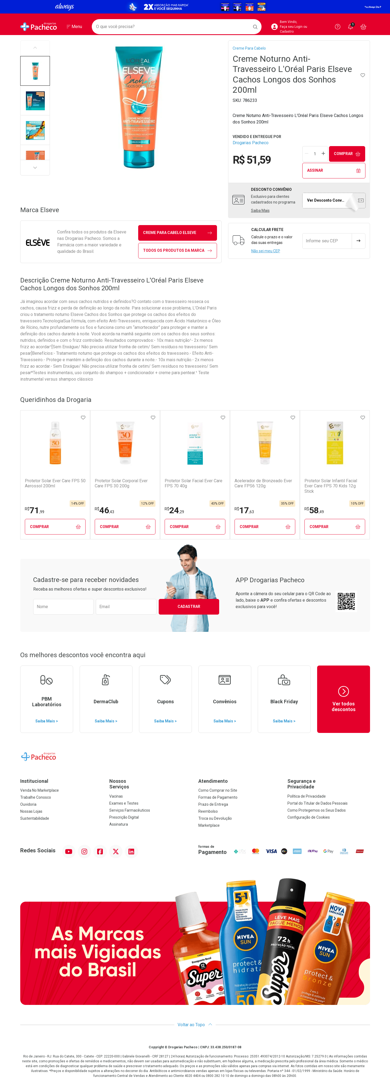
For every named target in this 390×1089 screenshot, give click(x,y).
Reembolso (208, 811)
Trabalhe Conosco (35, 797)
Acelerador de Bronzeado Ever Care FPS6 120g (263, 483)
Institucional (34, 781)
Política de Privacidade (306, 796)
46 (104, 510)
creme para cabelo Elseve (177, 232)
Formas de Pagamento (218, 797)
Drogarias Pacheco (251, 142)
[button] (35, 71)
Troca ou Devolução (215, 818)
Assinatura (118, 824)
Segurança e (328, 784)
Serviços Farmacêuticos (129, 810)
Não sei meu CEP (265, 251)
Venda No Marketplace (39, 790)
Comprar (347, 153)
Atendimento (213, 781)
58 (314, 510)
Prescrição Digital (124, 817)
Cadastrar (189, 606)
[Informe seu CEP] (327, 241)
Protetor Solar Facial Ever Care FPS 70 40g (193, 483)
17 (244, 510)
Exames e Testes (123, 803)
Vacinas (116, 796)
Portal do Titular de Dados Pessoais (317, 803)
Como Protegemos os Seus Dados (316, 810)
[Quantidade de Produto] (315, 154)
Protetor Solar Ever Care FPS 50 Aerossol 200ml (55, 483)
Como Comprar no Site (217, 790)
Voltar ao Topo (195, 1024)
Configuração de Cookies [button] (308, 817)
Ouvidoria (28, 804)
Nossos (150, 784)
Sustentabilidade (34, 818)
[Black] (195, 7)
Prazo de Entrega (213, 804)
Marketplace (209, 825)
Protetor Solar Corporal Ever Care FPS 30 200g (121, 483)
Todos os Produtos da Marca (177, 250)
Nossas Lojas (31, 811)
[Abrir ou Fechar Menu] (74, 26)
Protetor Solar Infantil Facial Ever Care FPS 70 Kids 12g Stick (330, 486)
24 (174, 510)
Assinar (333, 170)
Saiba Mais (260, 210)
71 (34, 510)
